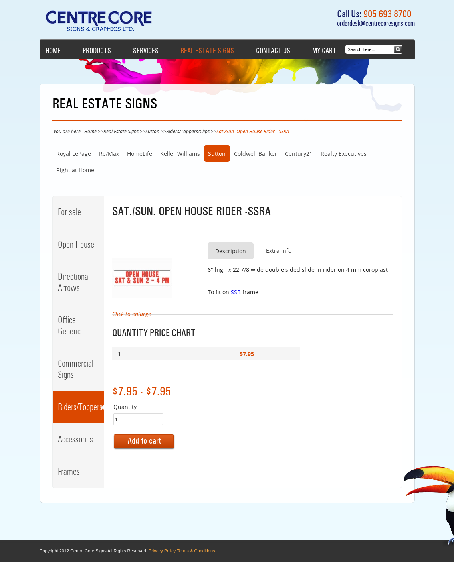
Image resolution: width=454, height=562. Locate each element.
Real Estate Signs (207, 50)
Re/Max (109, 153)
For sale (69, 212)
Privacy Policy (162, 550)
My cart (324, 50)
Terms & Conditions (196, 550)
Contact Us (273, 50)
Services (146, 50)
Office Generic (69, 325)
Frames (69, 471)
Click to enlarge (131, 314)
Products (97, 50)
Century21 (299, 153)
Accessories (75, 439)
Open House (76, 244)
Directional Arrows (74, 282)
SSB (236, 292)
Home (53, 50)
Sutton (152, 131)
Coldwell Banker (255, 153)
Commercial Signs (75, 369)
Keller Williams (180, 153)
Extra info (278, 250)
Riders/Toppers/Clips (188, 131)
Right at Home (75, 170)
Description (230, 251)
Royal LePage (73, 153)
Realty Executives (344, 153)
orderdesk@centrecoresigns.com (376, 23)
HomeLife (139, 153)
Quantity (125, 407)
